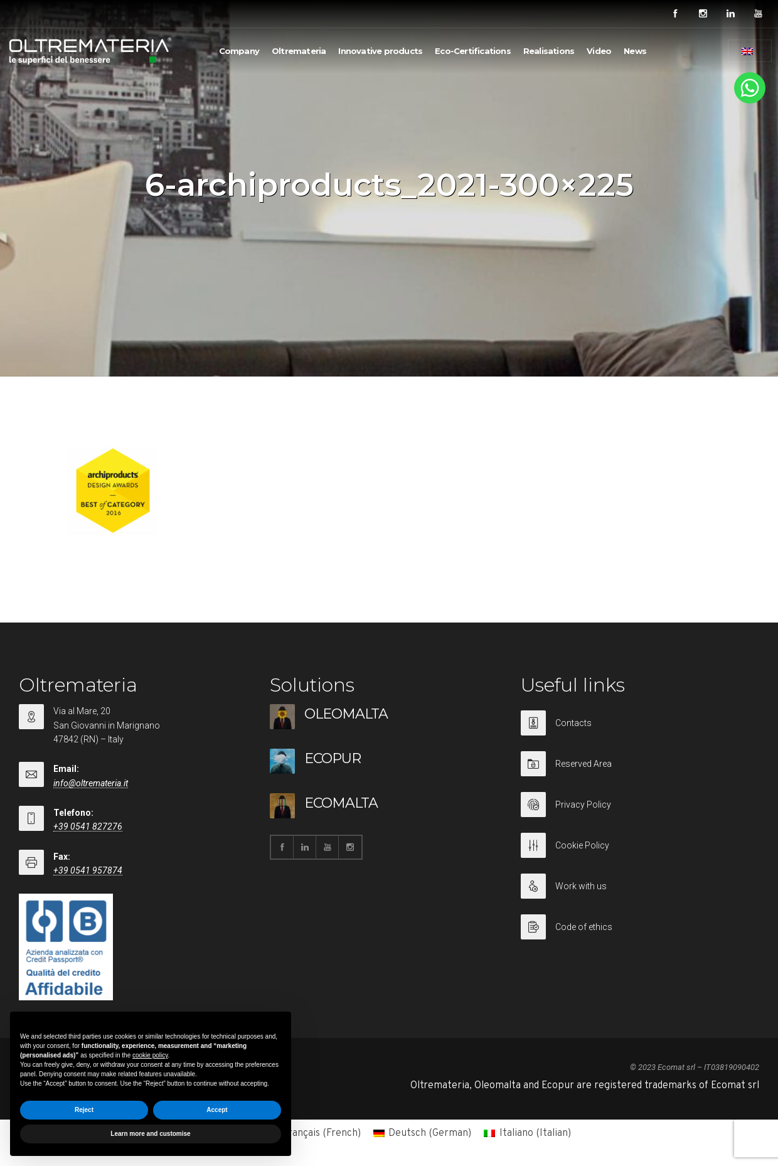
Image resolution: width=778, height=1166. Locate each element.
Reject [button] (84, 1109)
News (635, 51)
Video (599, 51)
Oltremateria (299, 51)
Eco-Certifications (473, 51)
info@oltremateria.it (90, 783)
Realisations (548, 51)
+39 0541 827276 (87, 826)
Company (239, 51)
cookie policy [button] (150, 1055)
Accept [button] (216, 1109)
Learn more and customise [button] (150, 1133)
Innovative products (380, 51)
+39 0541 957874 (87, 870)
